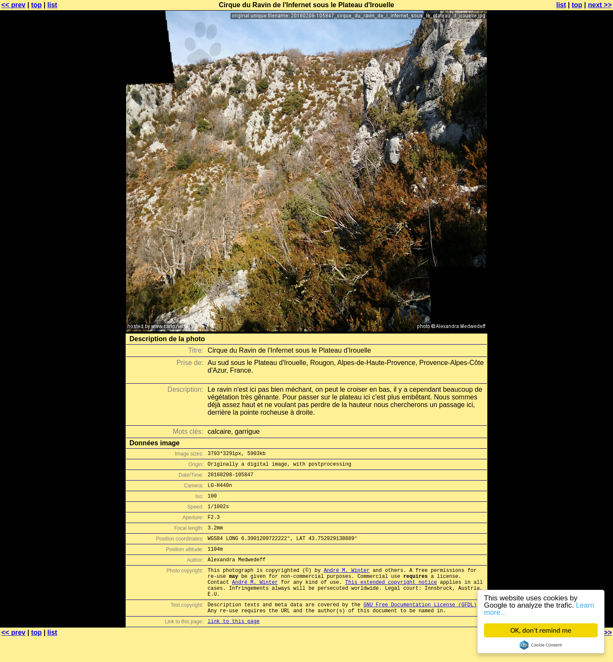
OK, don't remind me (540, 630)
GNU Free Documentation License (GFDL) (419, 626)
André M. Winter (347, 585)
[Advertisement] (579, 210)
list (52, 4)
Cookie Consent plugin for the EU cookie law (541, 645)
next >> (600, 4)
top (36, 4)
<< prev (13, 4)
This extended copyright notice (391, 599)
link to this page (233, 645)
